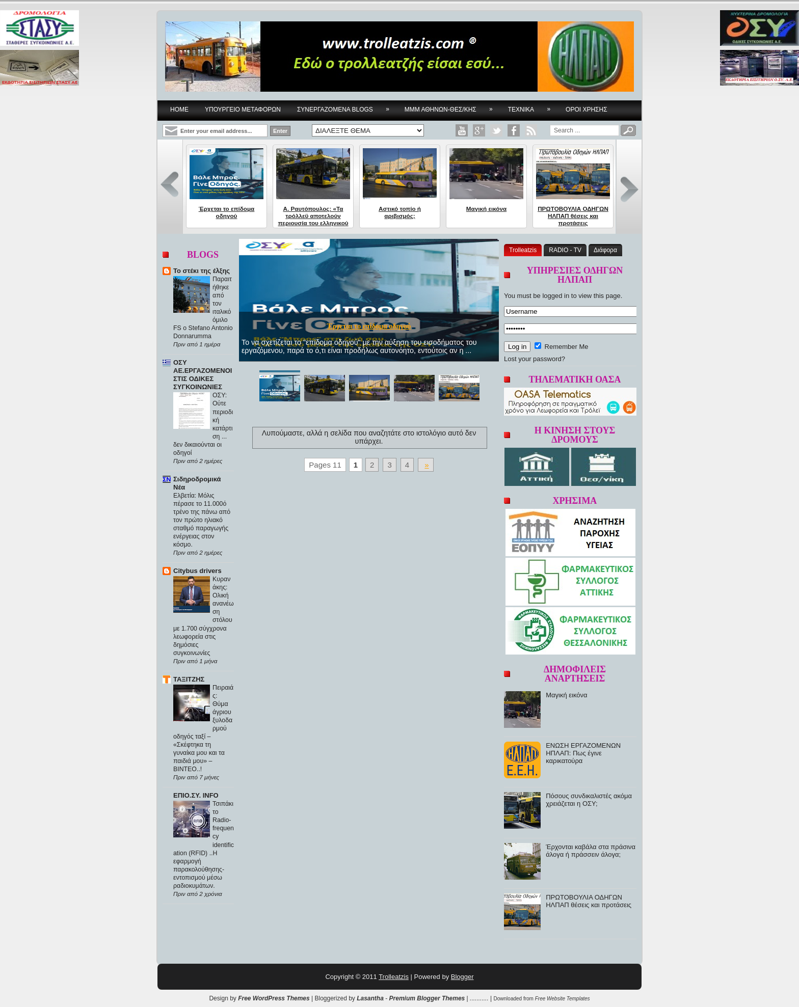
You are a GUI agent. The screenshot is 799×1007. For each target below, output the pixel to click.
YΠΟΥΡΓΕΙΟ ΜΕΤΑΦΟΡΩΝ (243, 109)
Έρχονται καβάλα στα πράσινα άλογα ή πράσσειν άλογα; (590, 850)
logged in (555, 296)
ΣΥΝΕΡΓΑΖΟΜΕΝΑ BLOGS (346, 106)
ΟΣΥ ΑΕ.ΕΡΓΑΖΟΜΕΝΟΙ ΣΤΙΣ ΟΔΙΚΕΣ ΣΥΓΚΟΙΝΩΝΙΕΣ (202, 375)
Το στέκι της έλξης (201, 271)
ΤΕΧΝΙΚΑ (532, 106)
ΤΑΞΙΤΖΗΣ (188, 679)
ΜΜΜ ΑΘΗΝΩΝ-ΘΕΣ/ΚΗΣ (452, 106)
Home (179, 109)
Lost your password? (534, 359)
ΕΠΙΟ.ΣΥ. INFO (196, 795)
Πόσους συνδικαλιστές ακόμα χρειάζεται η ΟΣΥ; (589, 799)
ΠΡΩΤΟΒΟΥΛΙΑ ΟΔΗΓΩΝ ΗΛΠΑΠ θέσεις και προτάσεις (573, 215)
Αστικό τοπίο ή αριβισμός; (400, 212)
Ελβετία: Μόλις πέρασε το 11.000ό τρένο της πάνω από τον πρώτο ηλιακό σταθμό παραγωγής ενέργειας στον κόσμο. (201, 520)
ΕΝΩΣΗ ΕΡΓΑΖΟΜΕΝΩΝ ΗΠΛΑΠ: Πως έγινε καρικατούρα (583, 753)
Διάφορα (605, 250)
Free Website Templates (562, 998)
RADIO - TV (565, 250)
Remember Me (562, 346)
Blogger (462, 977)
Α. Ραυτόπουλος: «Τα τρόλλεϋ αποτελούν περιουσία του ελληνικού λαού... (313, 219)
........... (479, 998)
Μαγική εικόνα (486, 208)
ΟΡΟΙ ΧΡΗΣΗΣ (586, 109)
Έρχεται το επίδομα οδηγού (227, 212)
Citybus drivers (197, 571)
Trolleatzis (523, 250)
